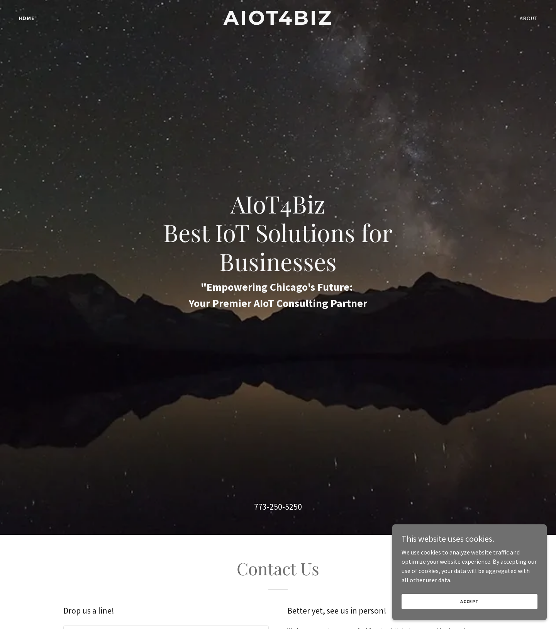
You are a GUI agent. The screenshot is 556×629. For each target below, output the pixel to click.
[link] (278, 22)
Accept (469, 601)
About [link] (528, 18)
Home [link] (26, 18)
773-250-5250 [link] (278, 506)
